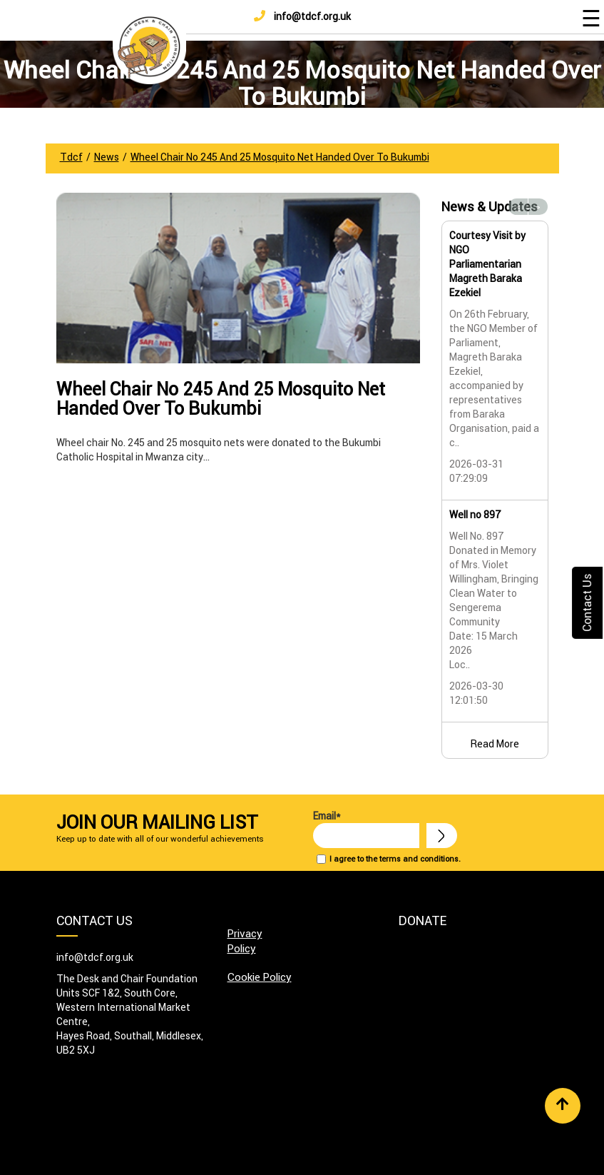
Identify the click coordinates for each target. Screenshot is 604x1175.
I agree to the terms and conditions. (395, 859)
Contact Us (587, 603)
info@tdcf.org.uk (302, 16)
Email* (366, 829)
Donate (422, 920)
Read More (495, 743)
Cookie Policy (259, 977)
